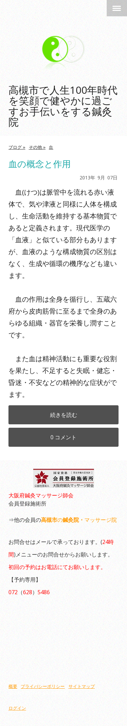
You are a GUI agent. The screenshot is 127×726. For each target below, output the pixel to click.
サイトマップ (81, 686)
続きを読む (63, 415)
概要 (12, 686)
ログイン (17, 708)
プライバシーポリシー (43, 686)
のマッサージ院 (79, 520)
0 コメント (63, 437)
